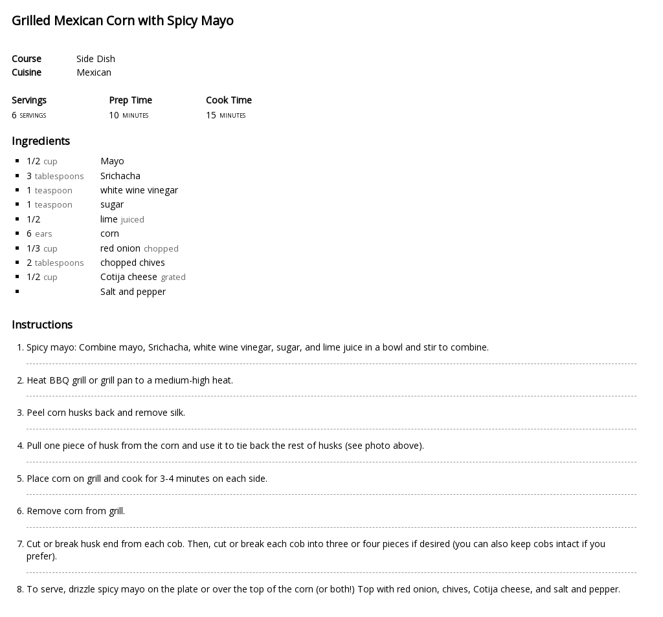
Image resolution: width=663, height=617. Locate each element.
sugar (112, 204)
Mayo (112, 161)
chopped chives (132, 262)
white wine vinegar (139, 190)
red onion (120, 248)
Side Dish (95, 58)
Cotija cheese (128, 276)
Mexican (93, 72)
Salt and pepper (133, 291)
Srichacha (120, 175)
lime (109, 219)
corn (109, 233)
